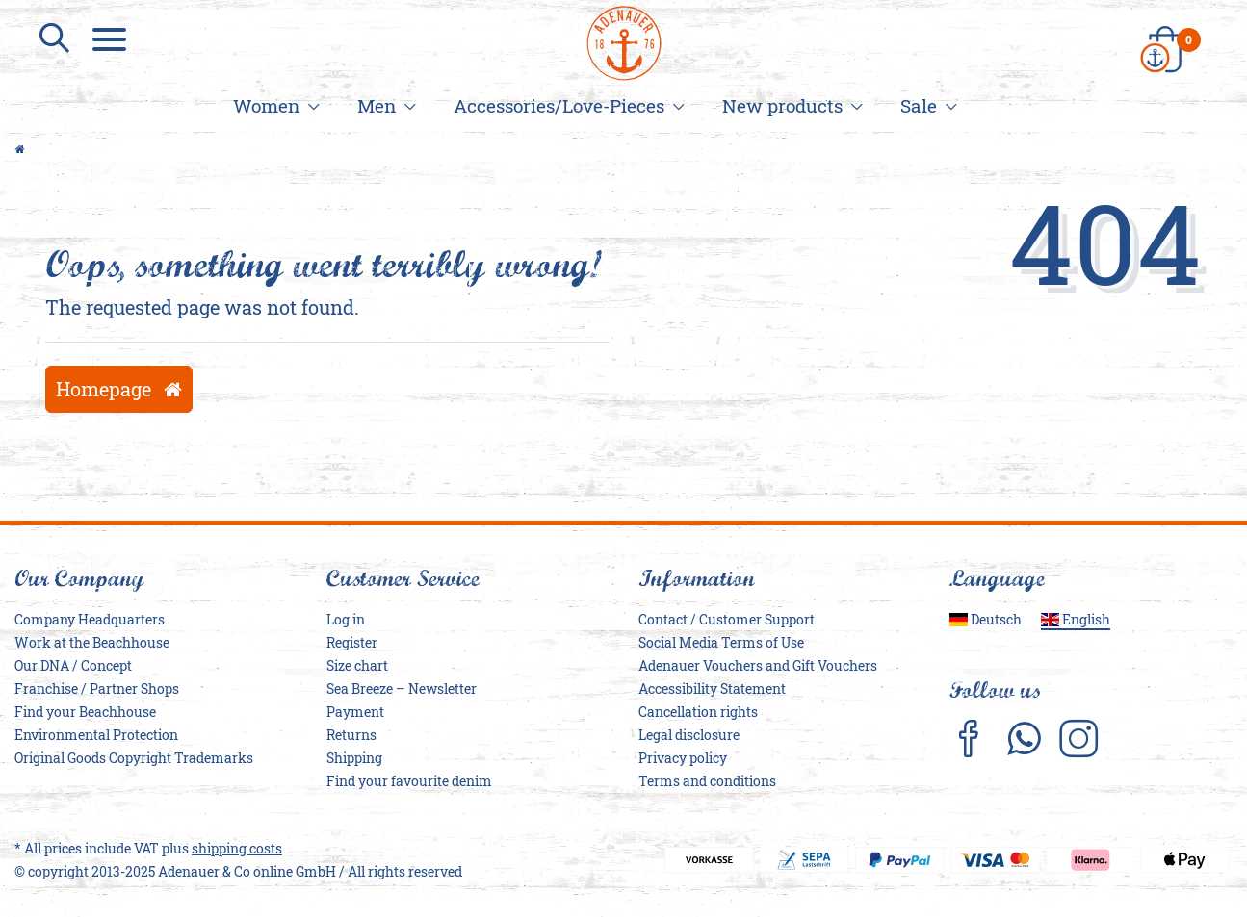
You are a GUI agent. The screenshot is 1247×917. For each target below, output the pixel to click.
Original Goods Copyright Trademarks (133, 758)
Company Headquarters (89, 619)
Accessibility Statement (712, 688)
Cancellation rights (698, 711)
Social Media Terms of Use (721, 642)
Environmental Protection (96, 735)
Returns (351, 735)
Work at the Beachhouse (91, 642)
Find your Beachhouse (85, 711)
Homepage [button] (119, 388)
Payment (355, 711)
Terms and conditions (707, 781)
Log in (345, 619)
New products (789, 105)
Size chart (357, 665)
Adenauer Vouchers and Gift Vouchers (757, 665)
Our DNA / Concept (73, 665)
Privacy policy (682, 758)
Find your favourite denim (409, 781)
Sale (925, 105)
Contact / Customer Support (726, 619)
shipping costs (237, 848)
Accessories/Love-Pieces (566, 105)
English (1075, 619)
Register (351, 642)
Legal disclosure (689, 735)
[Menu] (111, 38)
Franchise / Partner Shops (96, 688)
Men (383, 105)
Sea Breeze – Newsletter (401, 688)
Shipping (354, 758)
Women (273, 105)
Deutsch (985, 619)
